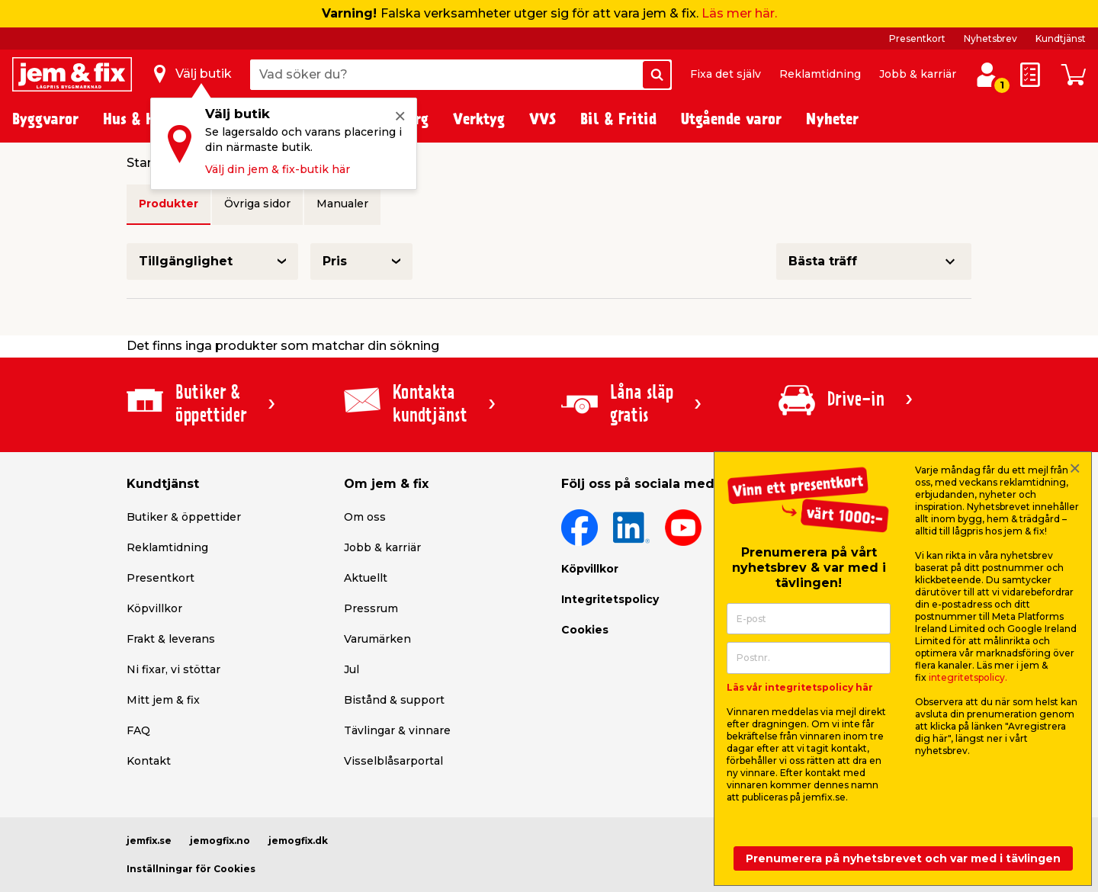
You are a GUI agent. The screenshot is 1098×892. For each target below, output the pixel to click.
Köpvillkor (154, 608)
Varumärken (377, 639)
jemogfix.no (220, 840)
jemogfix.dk (298, 840)
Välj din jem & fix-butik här (277, 169)
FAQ (138, 730)
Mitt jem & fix (163, 700)
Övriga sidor (257, 203)
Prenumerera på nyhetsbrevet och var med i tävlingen (903, 858)
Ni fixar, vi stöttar (173, 669)
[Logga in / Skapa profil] (987, 75)
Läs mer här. (739, 13)
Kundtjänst (1060, 38)
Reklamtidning (820, 74)
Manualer (342, 203)
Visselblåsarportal (393, 761)
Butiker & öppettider (184, 517)
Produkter (168, 203)
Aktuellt (365, 578)
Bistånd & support (394, 700)
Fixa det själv (725, 74)
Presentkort (917, 38)
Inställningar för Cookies (191, 869)
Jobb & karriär (917, 74)
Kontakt (149, 761)
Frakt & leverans (171, 639)
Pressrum (371, 608)
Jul (351, 669)
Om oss (365, 517)
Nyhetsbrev (990, 38)
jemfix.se (149, 840)
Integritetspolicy (610, 599)
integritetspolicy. (968, 677)
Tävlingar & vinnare (397, 730)
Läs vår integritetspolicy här (800, 687)
